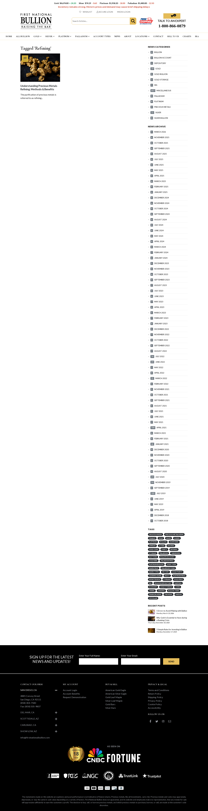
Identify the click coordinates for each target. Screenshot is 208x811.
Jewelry (152, 546)
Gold (161, 538)
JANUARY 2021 (159, 444)
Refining (173, 549)
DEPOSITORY (158, 63)
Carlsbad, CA (28, 725)
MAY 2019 (156, 504)
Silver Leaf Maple (113, 700)
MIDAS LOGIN (123, 12)
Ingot (167, 576)
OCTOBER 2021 (159, 395)
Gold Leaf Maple (113, 697)
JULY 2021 (156, 411)
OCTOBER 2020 (159, 460)
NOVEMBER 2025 (159, 137)
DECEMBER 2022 (159, 329)
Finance (152, 538)
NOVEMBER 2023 (159, 269)
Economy (153, 587)
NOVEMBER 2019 (160, 482)
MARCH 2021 (158, 433)
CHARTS (187, 36)
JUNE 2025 (157, 165)
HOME (9, 36)
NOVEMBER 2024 (159, 203)
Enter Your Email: (129, 655)
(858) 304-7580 (28, 702)
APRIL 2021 (158, 427)
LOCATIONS (141, 36)
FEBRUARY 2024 (159, 252)
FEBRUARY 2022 (159, 384)
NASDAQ (179, 594)
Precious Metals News (174, 534)
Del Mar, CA (27, 712)
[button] (133, 21)
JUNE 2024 (157, 230)
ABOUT (127, 36)
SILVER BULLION (159, 118)
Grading (161, 591)
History (165, 572)
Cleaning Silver (155, 576)
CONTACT (158, 36)
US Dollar (153, 598)
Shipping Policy (155, 697)
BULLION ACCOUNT (160, 58)
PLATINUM (63, 36)
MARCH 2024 (158, 247)
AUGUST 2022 (158, 351)
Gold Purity (177, 572)
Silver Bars (174, 542)
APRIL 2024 (157, 241)
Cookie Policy (155, 704)
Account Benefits (71, 693)
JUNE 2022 (157, 362)
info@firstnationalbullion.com (35, 737)
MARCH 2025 (158, 181)
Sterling (167, 579)
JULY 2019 (157, 493)
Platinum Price (179, 576)
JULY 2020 (157, 477)
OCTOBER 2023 (159, 274)
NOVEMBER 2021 (159, 389)
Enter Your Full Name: (89, 655)
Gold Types (171, 564)
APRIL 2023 (157, 307)
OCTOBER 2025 (159, 143)
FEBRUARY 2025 (159, 186)
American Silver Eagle (116, 693)
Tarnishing (175, 553)
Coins (177, 587)
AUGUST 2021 (158, 406)
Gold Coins (153, 549)
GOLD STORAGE (159, 80)
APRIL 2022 (157, 373)
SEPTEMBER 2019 (160, 488)
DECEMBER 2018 (159, 515)
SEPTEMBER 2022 (160, 345)
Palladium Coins (168, 568)
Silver (168, 538)
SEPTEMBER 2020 (160, 466)
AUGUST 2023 (158, 285)
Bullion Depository (163, 583)
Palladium (164, 553)
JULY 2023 (156, 291)
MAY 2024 (156, 236)
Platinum (153, 542)
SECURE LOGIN (104, 12)
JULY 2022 (157, 356)
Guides (177, 538)
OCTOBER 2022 (159, 340)
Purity (164, 549)
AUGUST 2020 (158, 471)
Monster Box (154, 579)
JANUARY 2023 (158, 323)
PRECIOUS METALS (160, 107)
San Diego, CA (28, 690)
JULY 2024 (156, 225)
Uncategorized (155, 534)
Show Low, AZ (28, 731)
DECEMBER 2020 (159, 449)
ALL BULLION (23, 36)
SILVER (48, 36)
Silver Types (154, 572)
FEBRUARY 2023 (159, 318)
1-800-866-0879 (171, 26)
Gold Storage (166, 587)
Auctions (153, 557)
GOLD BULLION (158, 74)
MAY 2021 (156, 422)
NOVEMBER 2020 (159, 455)
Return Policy (154, 693)
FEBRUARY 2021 (159, 438)
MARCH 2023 (158, 313)
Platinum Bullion (156, 564)
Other (161, 546)
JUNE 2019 (157, 499)
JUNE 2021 (157, 417)
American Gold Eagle (115, 690)
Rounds (171, 546)
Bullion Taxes (173, 591)
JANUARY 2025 (158, 192)
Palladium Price (167, 561)
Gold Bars (153, 561)
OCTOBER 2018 (159, 521)
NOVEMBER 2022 (159, 334)
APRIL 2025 (157, 176)
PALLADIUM (81, 36)
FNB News (168, 594)
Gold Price (178, 579)
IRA (197, 36)
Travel (152, 591)
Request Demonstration (74, 697)
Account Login (70, 690)
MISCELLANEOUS (160, 90)
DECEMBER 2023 (159, 263)
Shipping (178, 583)
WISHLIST (85, 12)
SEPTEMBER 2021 (160, 400)
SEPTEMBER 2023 (160, 280)
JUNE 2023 (157, 296)
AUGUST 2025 (158, 154)
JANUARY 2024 (158, 258)
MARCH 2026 (158, 132)
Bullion (163, 542)
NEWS (117, 36)
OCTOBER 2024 (159, 208)
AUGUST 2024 (158, 219)
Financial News (155, 594)
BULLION (156, 52)
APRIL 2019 (157, 510)
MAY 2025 (156, 170)
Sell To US (173, 36)
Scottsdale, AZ (29, 718)
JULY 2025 (156, 159)
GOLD (36, 36)
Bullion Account (167, 557)
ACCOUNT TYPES (102, 36)
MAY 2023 (156, 302)
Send (171, 661)
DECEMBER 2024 (159, 198)
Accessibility (154, 707)
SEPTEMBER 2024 (160, 214)
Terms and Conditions (158, 690)
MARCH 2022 (158, 378)
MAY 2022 (156, 367)
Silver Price (153, 568)
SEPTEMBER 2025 (160, 148)
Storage (152, 553)
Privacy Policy (155, 700)
